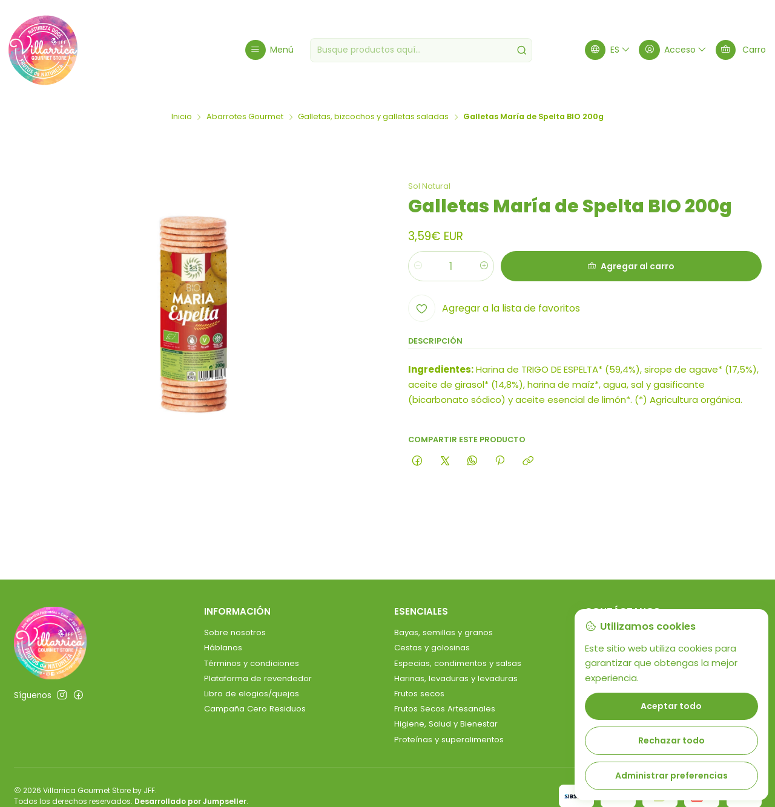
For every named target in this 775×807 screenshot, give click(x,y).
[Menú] (269, 50)
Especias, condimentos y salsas (457, 663)
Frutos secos (419, 693)
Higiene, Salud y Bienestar (446, 724)
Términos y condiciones (251, 663)
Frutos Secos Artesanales (444, 708)
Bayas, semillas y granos (443, 632)
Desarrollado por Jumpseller (190, 801)
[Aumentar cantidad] (484, 266)
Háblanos (223, 647)
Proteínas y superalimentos (449, 739)
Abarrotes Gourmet (244, 117)
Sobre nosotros (235, 632)
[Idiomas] (607, 50)
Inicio (181, 117)
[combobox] (421, 50)
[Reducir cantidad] (418, 266)
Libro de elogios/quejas (251, 693)
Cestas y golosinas (432, 647)
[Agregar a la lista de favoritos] (494, 308)
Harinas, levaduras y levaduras (456, 678)
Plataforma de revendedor (258, 678)
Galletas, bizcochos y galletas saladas (373, 117)
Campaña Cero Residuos (255, 708)
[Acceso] (673, 50)
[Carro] (740, 50)
